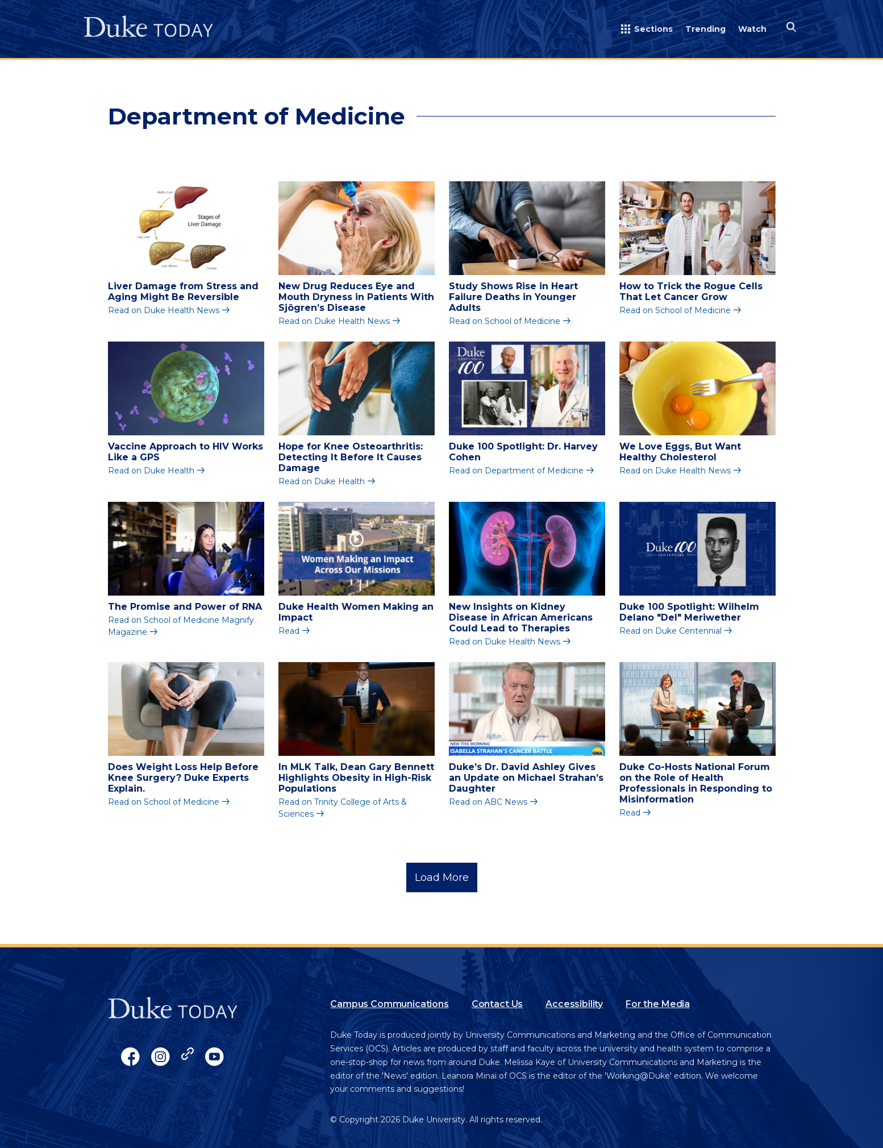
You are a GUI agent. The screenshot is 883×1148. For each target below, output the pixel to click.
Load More (442, 877)
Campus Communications (389, 1004)
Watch (752, 29)
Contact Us (497, 1004)
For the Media (658, 1004)
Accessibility (574, 1004)
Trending (705, 29)
